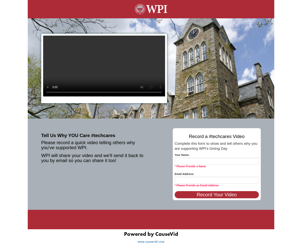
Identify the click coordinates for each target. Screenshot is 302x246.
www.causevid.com (151, 241)
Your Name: (182, 154)
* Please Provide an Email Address (197, 185)
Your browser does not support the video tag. (104, 66)
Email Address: (184, 174)
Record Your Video (217, 194)
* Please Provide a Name (190, 166)
